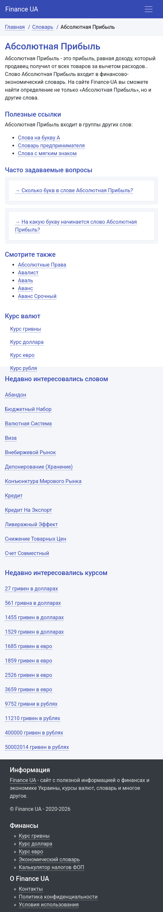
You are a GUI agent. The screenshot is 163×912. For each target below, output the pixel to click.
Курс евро (31, 851)
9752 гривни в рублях (31, 704)
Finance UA (21, 9)
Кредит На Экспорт (28, 510)
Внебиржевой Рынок (30, 452)
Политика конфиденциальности (58, 897)
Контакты (31, 889)
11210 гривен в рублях (32, 718)
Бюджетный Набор (28, 409)
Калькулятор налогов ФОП (51, 867)
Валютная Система (28, 423)
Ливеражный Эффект (31, 524)
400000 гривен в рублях (34, 733)
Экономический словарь (49, 859)
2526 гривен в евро (28, 675)
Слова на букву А (39, 138)
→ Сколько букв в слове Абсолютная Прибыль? (74, 190)
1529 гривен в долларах (34, 632)
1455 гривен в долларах (34, 617)
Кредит (14, 496)
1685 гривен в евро (28, 646)
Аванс (25, 288)
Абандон (15, 395)
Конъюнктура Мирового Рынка (43, 481)
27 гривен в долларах (31, 589)
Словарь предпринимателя (51, 145)
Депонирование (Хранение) (39, 467)
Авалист (28, 273)
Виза (11, 438)
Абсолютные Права (42, 265)
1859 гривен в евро (28, 661)
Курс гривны (34, 836)
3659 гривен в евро (28, 689)
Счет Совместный (27, 553)
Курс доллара (35, 844)
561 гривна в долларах (33, 603)
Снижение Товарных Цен (35, 539)
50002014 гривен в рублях (37, 747)
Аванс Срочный (37, 296)
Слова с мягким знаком (47, 153)
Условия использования (49, 905)
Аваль (25, 280)
